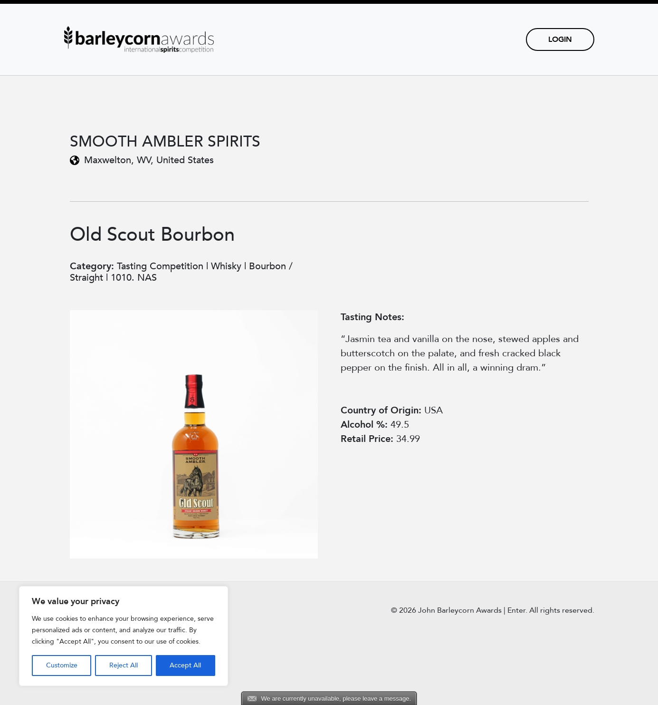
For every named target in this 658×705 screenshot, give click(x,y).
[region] (123, 636)
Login (560, 39)
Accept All (185, 665)
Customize (61, 665)
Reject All (123, 665)
